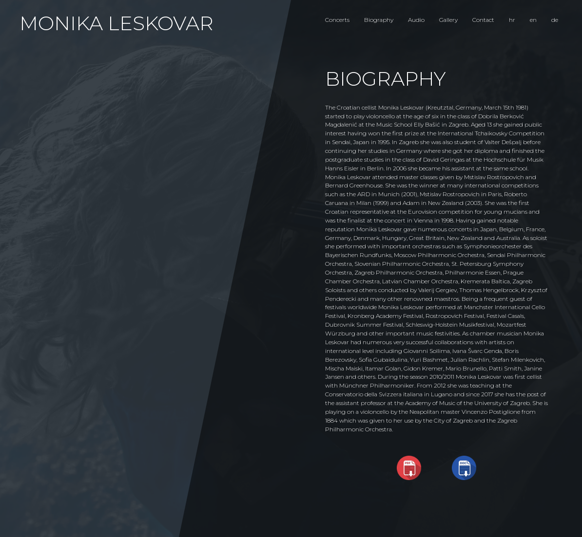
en (533, 19)
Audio (416, 19)
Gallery (448, 19)
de (554, 19)
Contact (483, 19)
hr (512, 19)
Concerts (337, 19)
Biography (378, 19)
